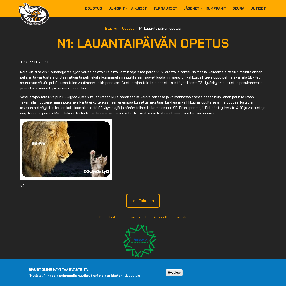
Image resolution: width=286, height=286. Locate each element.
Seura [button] (238, 8)
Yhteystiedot (108, 217)
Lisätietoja (132, 275)
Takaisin (143, 200)
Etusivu (111, 28)
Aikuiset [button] (139, 8)
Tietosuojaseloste (135, 217)
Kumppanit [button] (216, 8)
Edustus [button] (93, 8)
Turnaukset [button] (165, 8)
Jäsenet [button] (191, 8)
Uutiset (258, 8)
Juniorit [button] (117, 8)
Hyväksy (174, 272)
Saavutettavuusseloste (170, 217)
